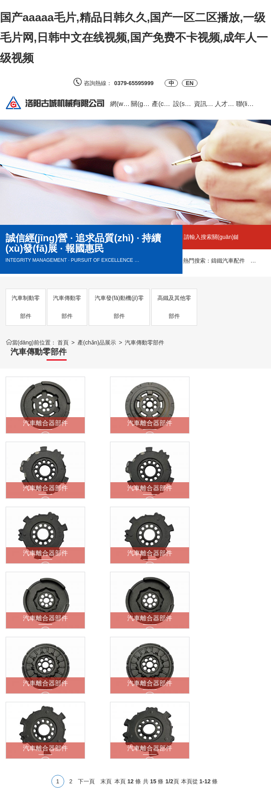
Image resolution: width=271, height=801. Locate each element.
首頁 (63, 342)
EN (190, 83)
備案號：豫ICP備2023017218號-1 (132, 791)
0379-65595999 (136, 83)
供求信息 (61, 674)
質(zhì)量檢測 (111, 686)
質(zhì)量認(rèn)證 (108, 668)
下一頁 (86, 577)
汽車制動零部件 (26, 307)
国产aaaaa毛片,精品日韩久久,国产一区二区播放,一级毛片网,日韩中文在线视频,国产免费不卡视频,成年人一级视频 (134, 37)
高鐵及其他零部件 (174, 307)
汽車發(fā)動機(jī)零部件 (119, 307)
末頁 (106, 577)
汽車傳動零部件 (67, 307)
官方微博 (143, 668)
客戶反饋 (61, 662)
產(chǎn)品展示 (96, 342)
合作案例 (61, 686)
